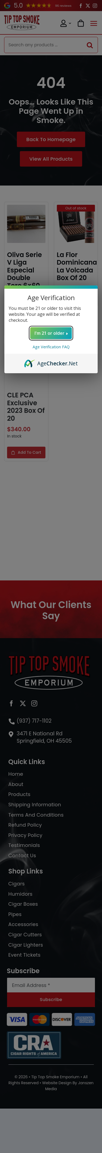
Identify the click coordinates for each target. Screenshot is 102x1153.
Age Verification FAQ (51, 346)
